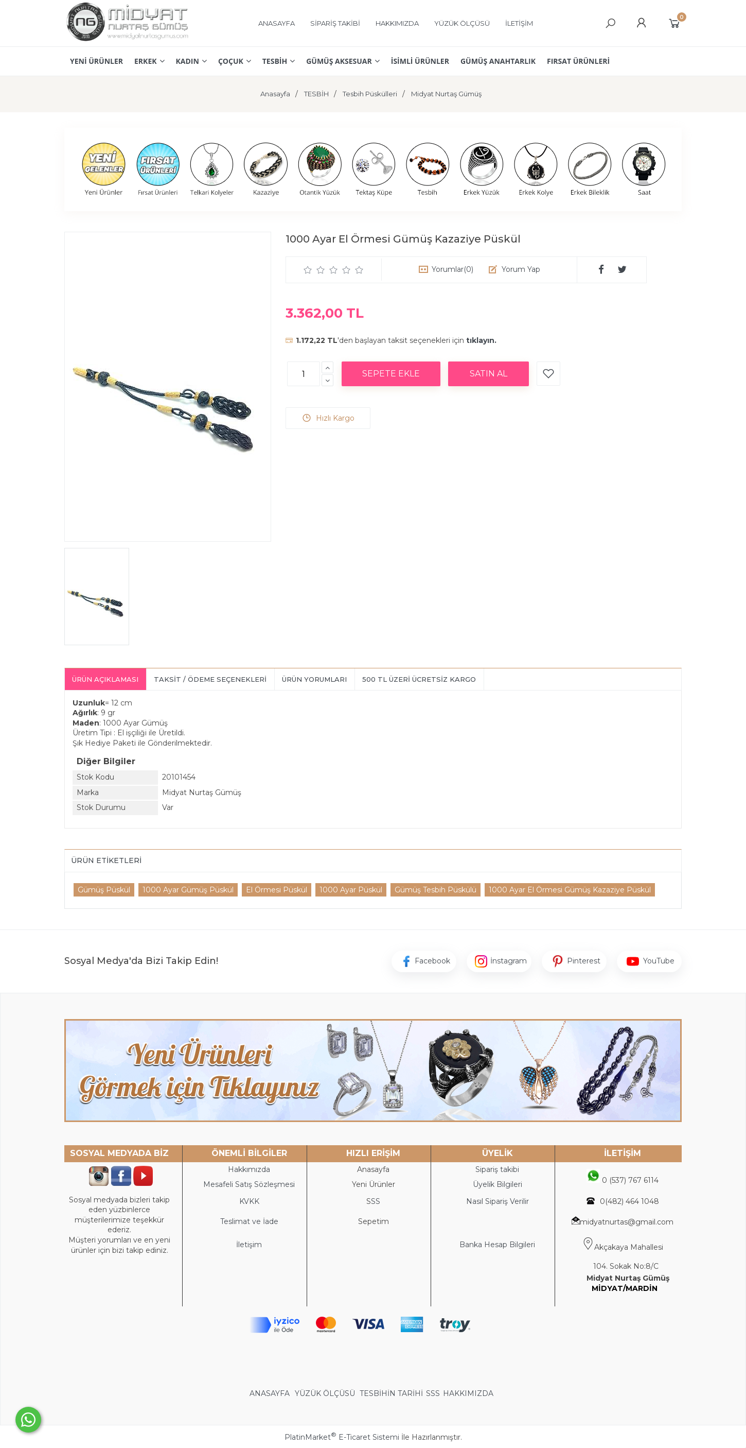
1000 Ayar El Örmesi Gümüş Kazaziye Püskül (570, 889)
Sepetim (373, 1221)
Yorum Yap (521, 269)
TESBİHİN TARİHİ (391, 1393)
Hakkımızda (249, 1169)
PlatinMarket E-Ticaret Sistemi (342, 1437)
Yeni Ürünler (373, 1184)
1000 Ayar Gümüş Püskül (188, 889)
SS (375, 1201)
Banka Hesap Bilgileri (497, 1244)
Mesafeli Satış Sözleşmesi (249, 1184)
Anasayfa (373, 1169)
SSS (433, 1393)
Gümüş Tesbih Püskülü (435, 889)
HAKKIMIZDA (468, 1393)
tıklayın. (481, 340)
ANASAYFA (271, 1393)
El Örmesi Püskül (276, 889)
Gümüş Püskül (104, 889)
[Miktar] (303, 373)
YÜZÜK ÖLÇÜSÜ (325, 1393)
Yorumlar (452, 269)
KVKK (249, 1201)
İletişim (249, 1244)
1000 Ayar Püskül (350, 889)
